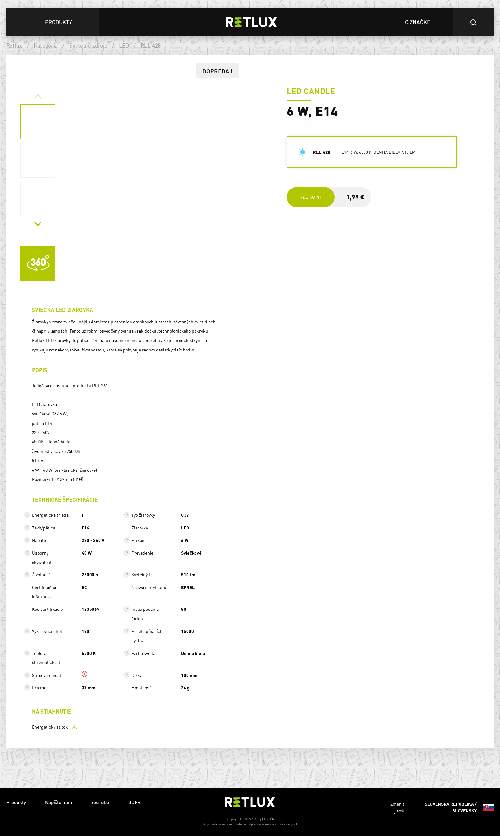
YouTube (100, 802)
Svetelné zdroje (88, 45)
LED (124, 45)
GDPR (134, 802)
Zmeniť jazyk (442, 807)
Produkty (16, 802)
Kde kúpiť (310, 197)
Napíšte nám (58, 802)
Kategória (46, 45)
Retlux (14, 45)
